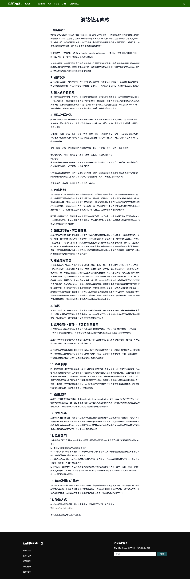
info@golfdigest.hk (64, 508)
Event (64, 3)
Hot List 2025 (74, 3)
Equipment (41, 3)
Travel (56, 3)
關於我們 (27, 550)
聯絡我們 (27, 556)
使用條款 (27, 566)
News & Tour (29, 3)
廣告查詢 (27, 572)
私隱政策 (27, 561)
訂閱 (162, 554)
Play (49, 3)
